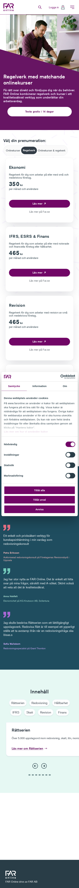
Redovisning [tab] (39, 703)
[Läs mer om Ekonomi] (39, 204)
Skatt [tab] (29, 712)
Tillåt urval (39, 499)
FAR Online (9, 7)
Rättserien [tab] (17, 703)
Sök (40, 7)
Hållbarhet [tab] (61, 703)
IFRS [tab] (16, 712)
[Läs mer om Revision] (39, 342)
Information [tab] (39, 385)
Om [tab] (65, 385)
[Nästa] (44, 766)
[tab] (13, 150)
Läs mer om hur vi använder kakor (26, 431)
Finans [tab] (62, 712)
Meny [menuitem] (72, 7)
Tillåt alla (39, 490)
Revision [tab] (45, 712)
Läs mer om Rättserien (27, 748)
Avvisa (40, 509)
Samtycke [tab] (14, 385)
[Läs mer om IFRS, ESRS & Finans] (39, 273)
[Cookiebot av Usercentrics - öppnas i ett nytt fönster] (60, 377)
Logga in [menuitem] (54, 7)
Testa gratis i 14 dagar (39, 111)
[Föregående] (35, 766)
